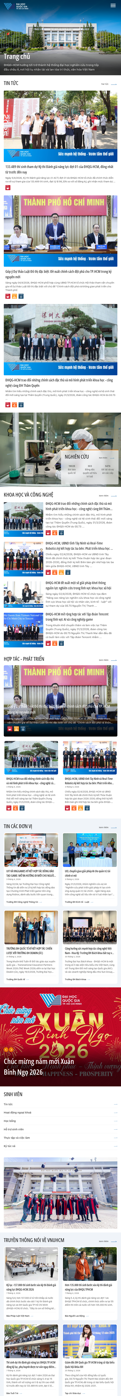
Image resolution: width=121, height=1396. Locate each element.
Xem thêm (106, 458)
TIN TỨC (109, 84)
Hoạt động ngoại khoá (60, 1112)
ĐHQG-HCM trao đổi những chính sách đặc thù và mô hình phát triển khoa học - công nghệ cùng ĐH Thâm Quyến (79, 508)
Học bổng (60, 1121)
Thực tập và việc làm (60, 1137)
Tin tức (60, 1104)
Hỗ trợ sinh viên (60, 1129)
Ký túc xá (60, 1146)
